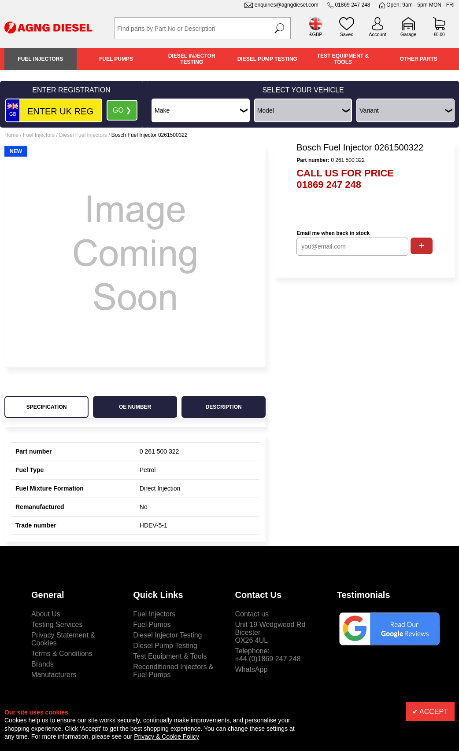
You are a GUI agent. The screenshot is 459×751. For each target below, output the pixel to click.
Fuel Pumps (116, 59)
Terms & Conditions (62, 653)
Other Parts (418, 59)
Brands (42, 664)
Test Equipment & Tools (343, 59)
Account (377, 34)
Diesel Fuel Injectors (83, 135)
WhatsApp (251, 669)
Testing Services (57, 624)
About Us (45, 614)
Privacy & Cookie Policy (166, 736)
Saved (346, 34)
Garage (408, 34)
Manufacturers (53, 674)
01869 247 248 (352, 5)
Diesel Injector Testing (191, 59)
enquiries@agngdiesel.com (286, 5)
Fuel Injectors (40, 59)
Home (11, 135)
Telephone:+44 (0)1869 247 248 (268, 655)
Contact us (252, 614)
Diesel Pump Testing (267, 59)
